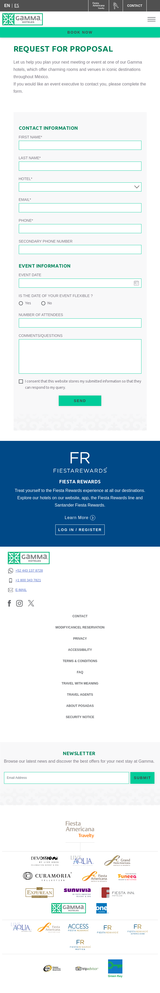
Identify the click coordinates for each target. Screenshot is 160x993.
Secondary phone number (46, 241)
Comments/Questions (41, 336)
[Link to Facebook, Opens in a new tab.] (9, 603)
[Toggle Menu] (151, 19)
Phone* (26, 220)
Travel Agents (80, 694)
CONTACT (80, 616)
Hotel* (25, 179)
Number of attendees (41, 315)
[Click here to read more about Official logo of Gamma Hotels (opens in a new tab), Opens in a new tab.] (68, 908)
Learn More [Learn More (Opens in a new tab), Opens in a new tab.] (80, 517)
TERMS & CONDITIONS (80, 661)
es (16, 5)
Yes (28, 303)
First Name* (30, 137)
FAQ (80, 672)
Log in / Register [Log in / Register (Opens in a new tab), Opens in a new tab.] (80, 530)
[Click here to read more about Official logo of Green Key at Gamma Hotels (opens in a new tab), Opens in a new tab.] (115, 968)
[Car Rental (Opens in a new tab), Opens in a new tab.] (116, 5)
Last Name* (30, 158)
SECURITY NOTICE (80, 717)
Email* (25, 200)
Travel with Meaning (80, 683)
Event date (30, 275)
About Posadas (80, 706)
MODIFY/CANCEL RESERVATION (80, 627)
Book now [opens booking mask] (80, 32)
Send (80, 401)
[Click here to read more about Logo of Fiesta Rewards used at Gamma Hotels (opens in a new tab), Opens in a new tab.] (108, 929)
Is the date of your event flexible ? (56, 296)
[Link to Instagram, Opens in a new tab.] (19, 603)
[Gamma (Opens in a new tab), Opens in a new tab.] (98, 5)
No (50, 303)
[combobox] (80, 187)
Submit (142, 778)
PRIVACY (80, 638)
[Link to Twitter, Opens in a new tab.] (31, 603)
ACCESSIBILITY (80, 650)
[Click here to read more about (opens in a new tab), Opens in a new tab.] (44, 860)
